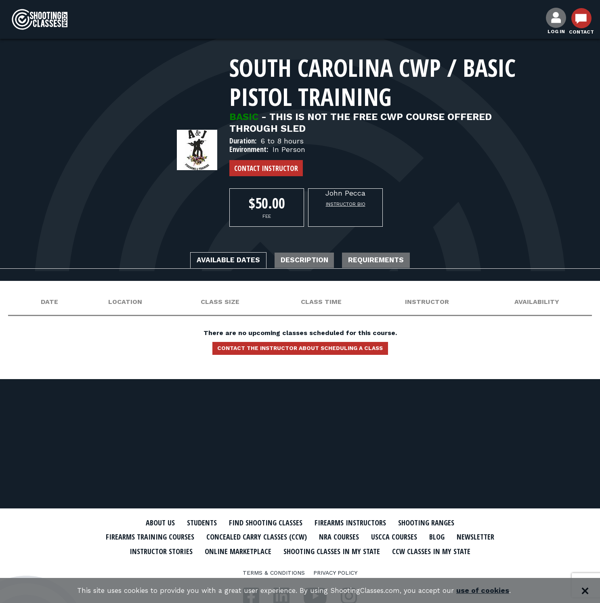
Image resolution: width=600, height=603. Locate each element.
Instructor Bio (345, 204)
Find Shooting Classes (261, 522)
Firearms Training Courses (163, 536)
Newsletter (154, 550)
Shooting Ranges (439, 522)
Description (305, 261)
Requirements (388, 261)
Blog (478, 536)
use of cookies (494, 590)
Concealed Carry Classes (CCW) (281, 536)
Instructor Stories (224, 550)
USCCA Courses (431, 536)
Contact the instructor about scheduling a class (300, 350)
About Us (145, 522)
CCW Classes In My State (300, 564)
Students (191, 522)
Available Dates (217, 261)
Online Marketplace (309, 550)
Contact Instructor (266, 168)
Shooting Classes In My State (412, 550)
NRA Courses (371, 536)
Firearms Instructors (355, 522)
